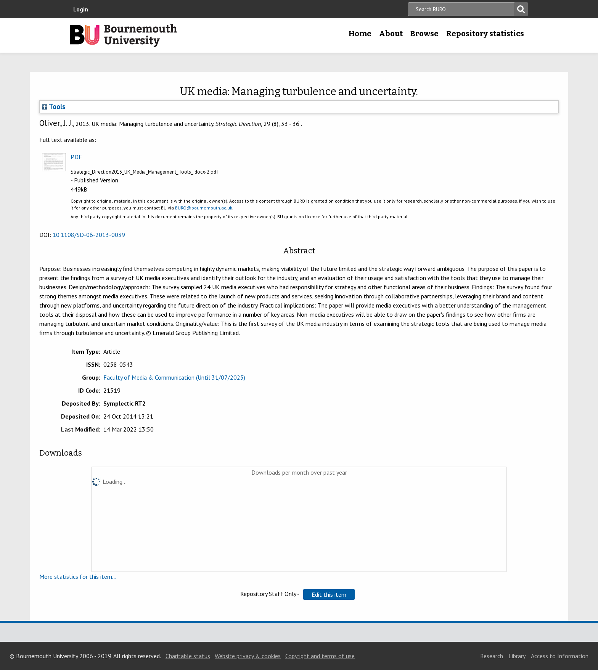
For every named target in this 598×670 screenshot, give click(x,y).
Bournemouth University (123, 35)
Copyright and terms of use (320, 656)
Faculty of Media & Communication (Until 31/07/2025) (174, 377)
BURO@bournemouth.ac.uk (203, 208)
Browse (424, 33)
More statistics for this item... (77, 576)
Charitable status (188, 656)
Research (491, 656)
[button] (329, 594)
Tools (53, 106)
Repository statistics (485, 33)
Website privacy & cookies (248, 656)
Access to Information (559, 656)
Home (360, 33)
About (391, 33)
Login (80, 9)
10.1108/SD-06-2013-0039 (89, 234)
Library (517, 656)
